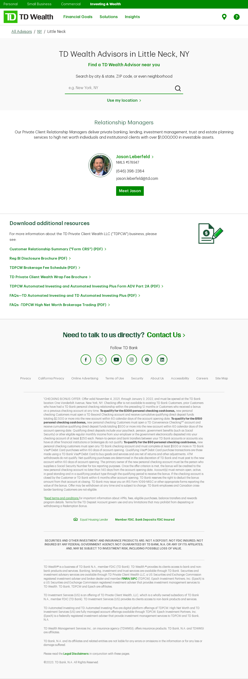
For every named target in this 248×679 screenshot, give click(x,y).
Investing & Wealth (105, 4)
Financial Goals (78, 14)
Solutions (109, 14)
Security (137, 378)
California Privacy (51, 378)
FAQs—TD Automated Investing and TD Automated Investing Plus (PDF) (73, 295)
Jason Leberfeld (133, 157)
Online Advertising (84, 378)
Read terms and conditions (62, 498)
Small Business (39, 4)
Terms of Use (114, 378)
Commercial (71, 4)
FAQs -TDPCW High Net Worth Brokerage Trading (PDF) (58, 305)
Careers (202, 378)
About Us (157, 378)
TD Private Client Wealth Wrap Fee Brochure (48, 277)
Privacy (25, 378)
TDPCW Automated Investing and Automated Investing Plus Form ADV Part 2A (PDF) (85, 286)
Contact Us (166, 335)
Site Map (221, 378)
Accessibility (180, 378)
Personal (11, 4)
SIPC (134, 578)
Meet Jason (130, 191)
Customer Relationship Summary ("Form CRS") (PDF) (56, 249)
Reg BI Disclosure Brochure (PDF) (38, 258)
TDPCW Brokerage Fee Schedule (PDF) (43, 268)
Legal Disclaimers (76, 653)
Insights (132, 14)
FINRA (126, 578)
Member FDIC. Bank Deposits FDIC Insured (145, 519)
